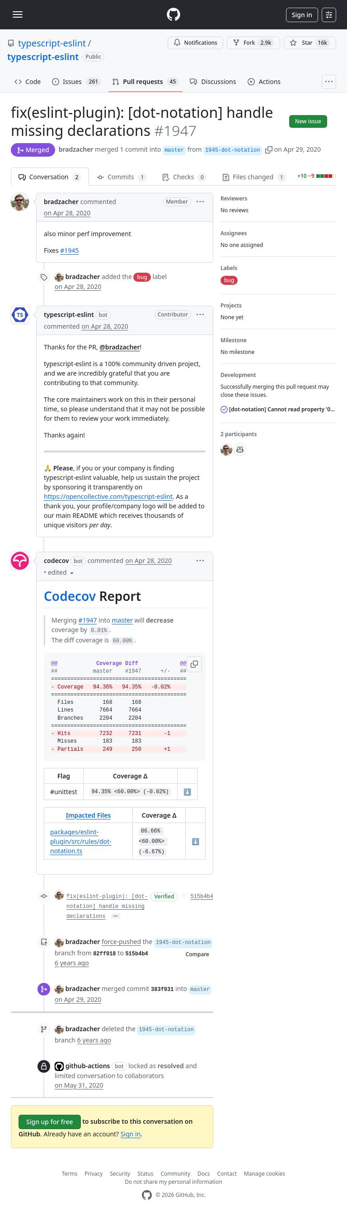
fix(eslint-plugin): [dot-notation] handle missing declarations (107, 906)
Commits (122, 177)
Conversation (50, 177)
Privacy (93, 1173)
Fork (253, 42)
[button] (268, 149)
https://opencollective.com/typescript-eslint (108, 496)
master (122, 620)
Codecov (70, 596)
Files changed (254, 177)
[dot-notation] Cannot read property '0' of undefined (278, 409)
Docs (203, 1173)
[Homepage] (173, 14)
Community (175, 1173)
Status (145, 1173)
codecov (56, 560)
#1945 (69, 250)
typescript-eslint (52, 43)
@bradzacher (119, 347)
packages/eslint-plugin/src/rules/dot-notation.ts (81, 841)
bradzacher (76, 149)
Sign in (302, 14)
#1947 (87, 620)
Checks (184, 177)
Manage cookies (264, 1173)
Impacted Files (88, 815)
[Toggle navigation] (17, 14)
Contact (227, 1173)
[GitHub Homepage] (146, 1195)
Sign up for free (49, 1121)
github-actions (88, 1065)
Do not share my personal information (173, 1182)
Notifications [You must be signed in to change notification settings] (195, 43)
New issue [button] (308, 121)
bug (142, 277)
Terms (70, 1173)
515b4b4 (202, 896)
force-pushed (121, 941)
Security (120, 1173)
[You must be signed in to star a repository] (310, 43)
